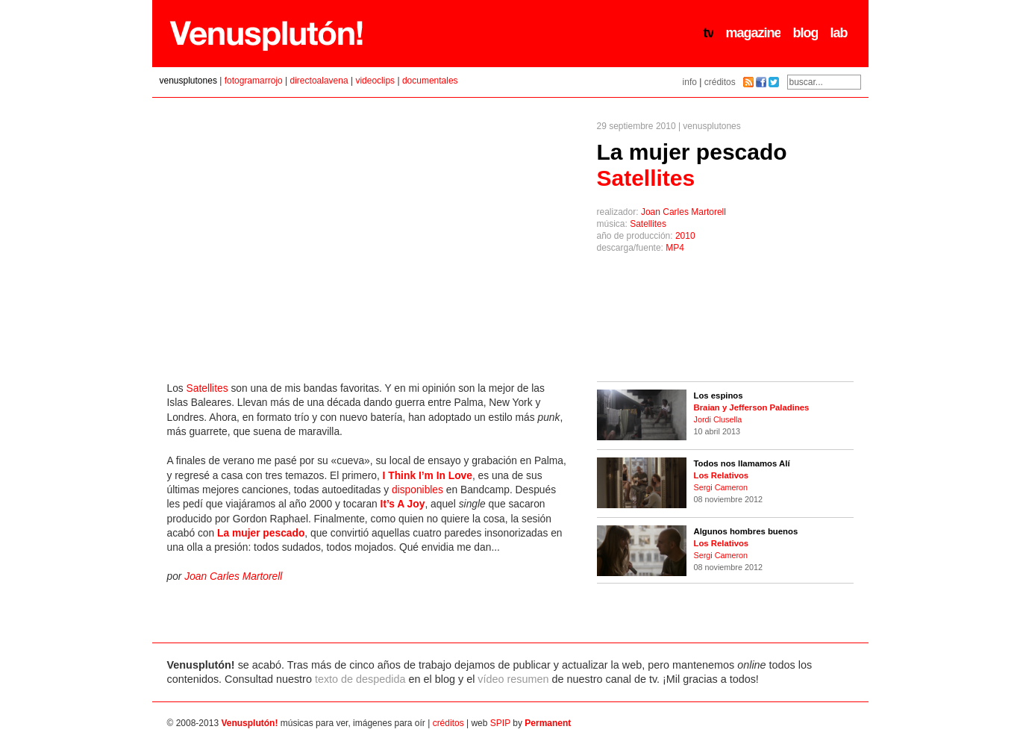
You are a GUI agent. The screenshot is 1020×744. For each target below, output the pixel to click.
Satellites (648, 224)
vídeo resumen (513, 679)
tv (708, 32)
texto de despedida (360, 679)
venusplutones (188, 80)
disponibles (417, 490)
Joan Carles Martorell (683, 212)
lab (838, 32)
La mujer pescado (692, 165)
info (690, 82)
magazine (752, 32)
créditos (720, 82)
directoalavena (319, 80)
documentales (430, 80)
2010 (685, 236)
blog (805, 32)
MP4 (675, 248)
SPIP (500, 723)
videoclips (375, 80)
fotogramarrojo (254, 80)
